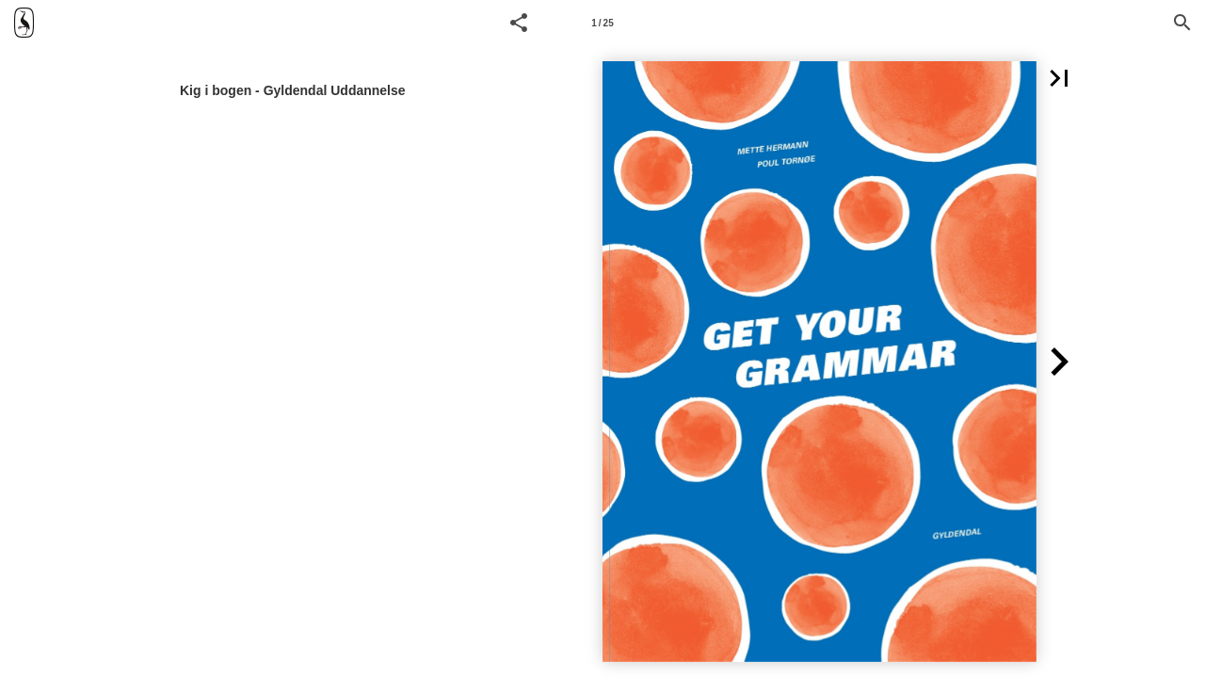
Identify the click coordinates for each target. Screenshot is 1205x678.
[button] (518, 22)
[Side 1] (602, 22)
